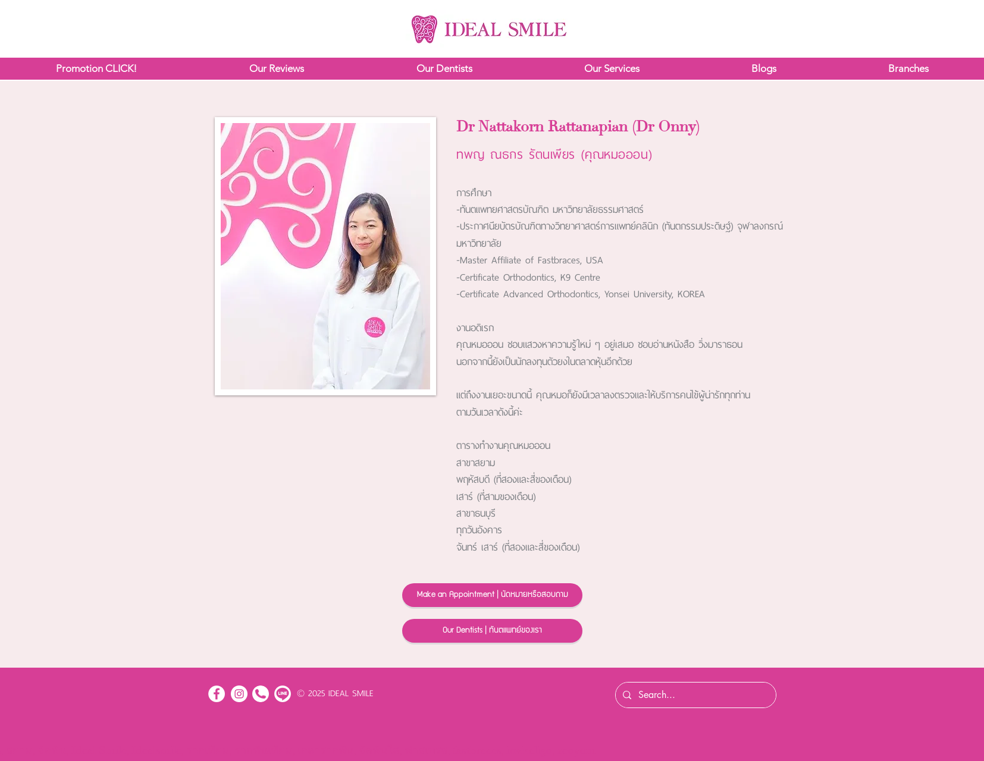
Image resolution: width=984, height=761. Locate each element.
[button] (96, 69)
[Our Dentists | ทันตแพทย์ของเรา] (492, 631)
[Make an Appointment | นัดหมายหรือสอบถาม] (492, 595)
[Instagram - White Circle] (239, 693)
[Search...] (694, 695)
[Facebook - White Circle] (216, 693)
